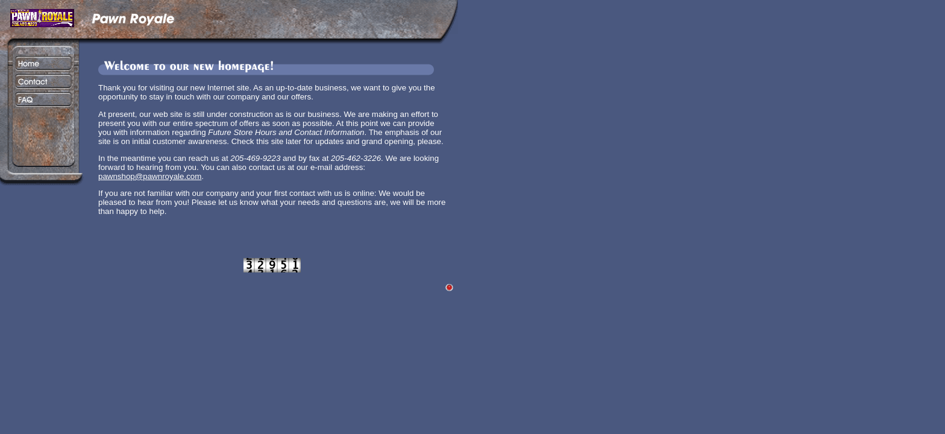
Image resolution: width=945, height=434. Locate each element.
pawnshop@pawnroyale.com (149, 176)
